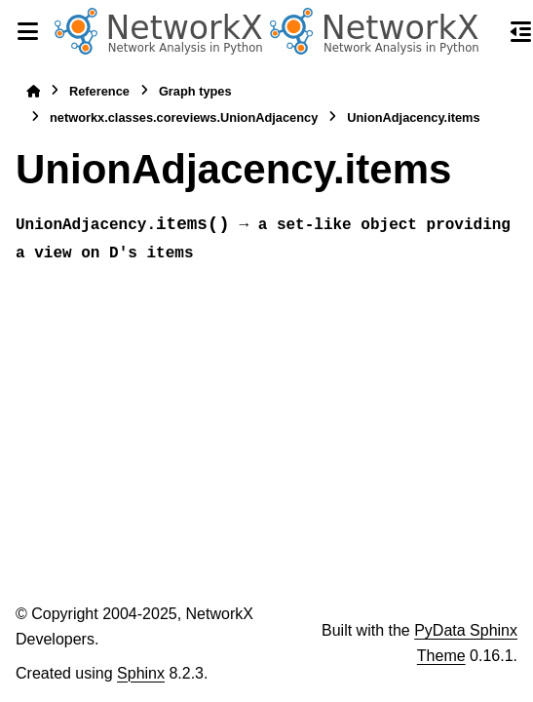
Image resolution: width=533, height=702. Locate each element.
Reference (99, 91)
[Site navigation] (27, 31)
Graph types (195, 91)
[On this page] (521, 31)
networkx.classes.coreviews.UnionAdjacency (184, 117)
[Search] (486, 32)
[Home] (33, 91)
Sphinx (141, 673)
